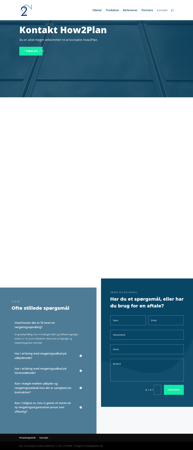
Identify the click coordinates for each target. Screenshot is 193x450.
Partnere (147, 10)
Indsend (174, 389)
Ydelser (97, 10)
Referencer (130, 10)
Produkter (112, 10)
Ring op (32, 50)
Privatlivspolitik (27, 437)
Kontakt (162, 10)
